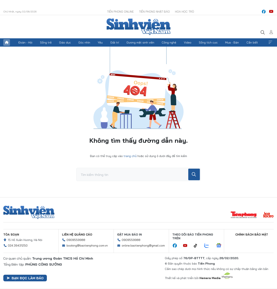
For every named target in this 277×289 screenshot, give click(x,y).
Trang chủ (6, 42)
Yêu (100, 42)
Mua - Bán (232, 42)
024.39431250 (18, 245)
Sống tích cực (208, 42)
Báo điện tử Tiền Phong (138, 26)
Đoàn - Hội (25, 42)
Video (187, 42)
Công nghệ (169, 42)
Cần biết (252, 42)
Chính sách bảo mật (251, 234)
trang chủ (130, 156)
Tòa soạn (11, 234)
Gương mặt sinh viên (140, 42)
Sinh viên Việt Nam (28, 212)
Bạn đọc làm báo (25, 278)
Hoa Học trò (184, 11)
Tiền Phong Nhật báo (154, 11)
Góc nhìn (84, 42)
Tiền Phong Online (120, 11)
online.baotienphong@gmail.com (143, 245)
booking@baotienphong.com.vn (87, 245)
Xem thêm (270, 42)
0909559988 (76, 240)
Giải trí (114, 42)
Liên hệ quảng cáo (77, 234)
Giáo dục (65, 42)
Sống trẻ (46, 42)
